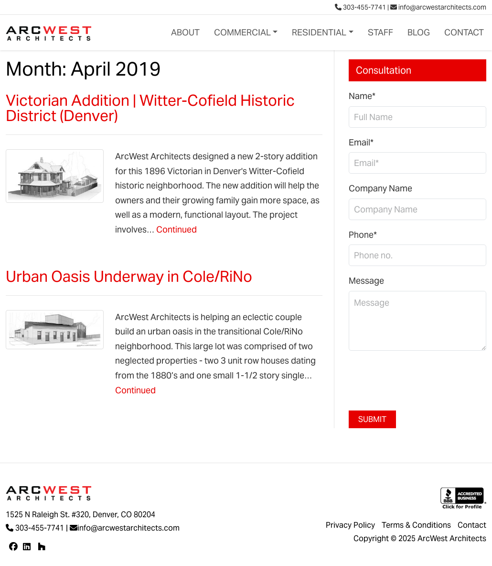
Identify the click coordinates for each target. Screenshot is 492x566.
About (185, 32)
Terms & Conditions (416, 525)
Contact (464, 32)
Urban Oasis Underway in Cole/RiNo (129, 276)
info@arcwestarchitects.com (438, 7)
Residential (319, 32)
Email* (361, 142)
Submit (372, 419)
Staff (380, 32)
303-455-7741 (360, 7)
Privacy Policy (350, 525)
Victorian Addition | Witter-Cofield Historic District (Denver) (150, 107)
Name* (362, 95)
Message (366, 280)
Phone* (363, 234)
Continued (176, 229)
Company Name (380, 188)
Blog (418, 32)
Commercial (242, 32)
